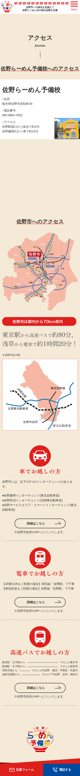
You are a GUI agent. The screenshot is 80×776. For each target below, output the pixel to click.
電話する (61, 769)
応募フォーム (21, 769)
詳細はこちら (36, 523)
